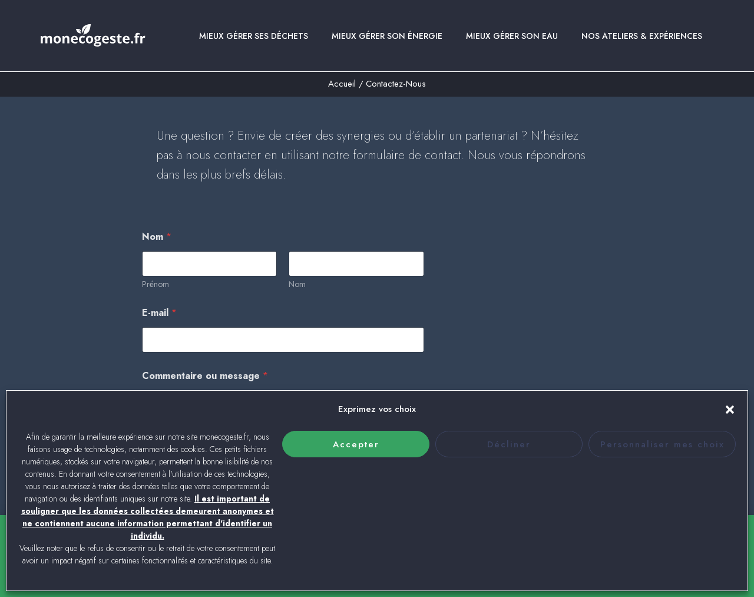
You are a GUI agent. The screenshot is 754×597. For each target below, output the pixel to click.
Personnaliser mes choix (662, 444)
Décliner (509, 444)
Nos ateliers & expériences (641, 44)
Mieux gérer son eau (512, 44)
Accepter (356, 444)
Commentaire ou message (205, 383)
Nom (297, 292)
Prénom (155, 292)
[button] (730, 409)
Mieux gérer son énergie (387, 44)
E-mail (159, 320)
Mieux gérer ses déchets (253, 44)
